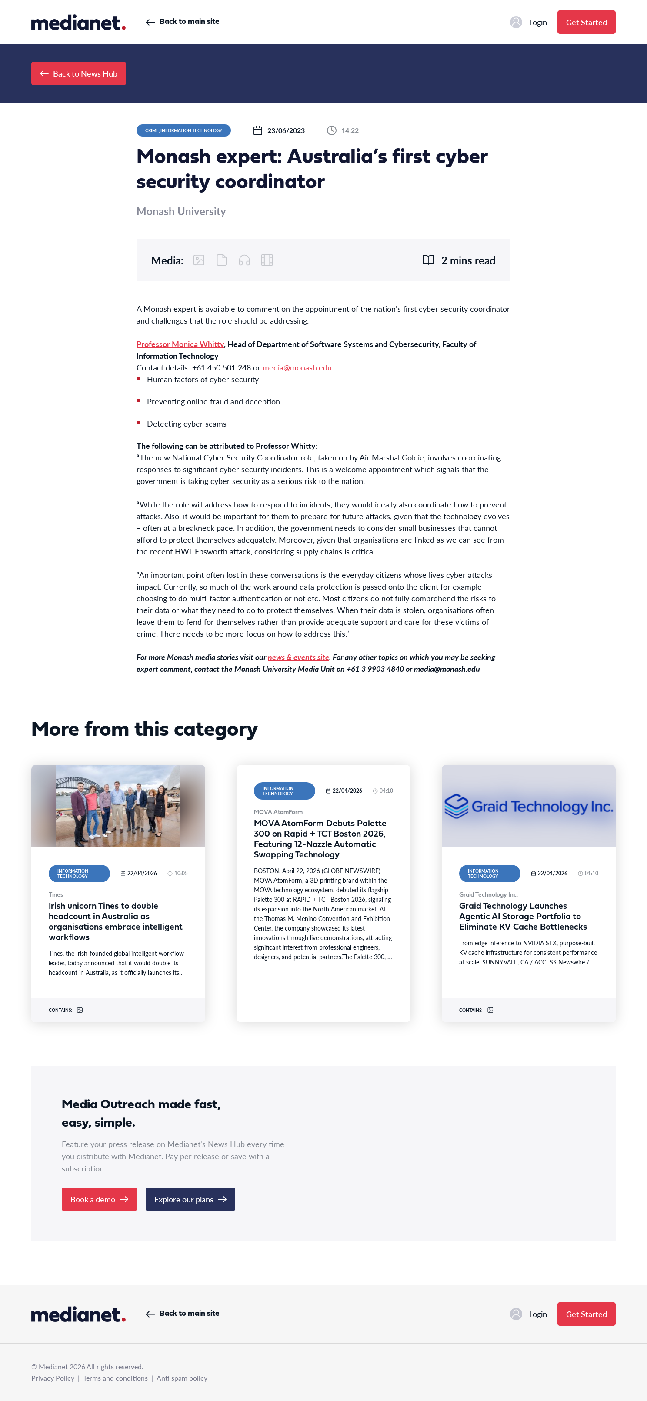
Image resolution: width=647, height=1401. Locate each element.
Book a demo (99, 1199)
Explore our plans (190, 1199)
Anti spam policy (182, 1378)
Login (528, 22)
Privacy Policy (52, 1378)
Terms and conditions (115, 1378)
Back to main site (182, 22)
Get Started (586, 22)
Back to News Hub (78, 73)
